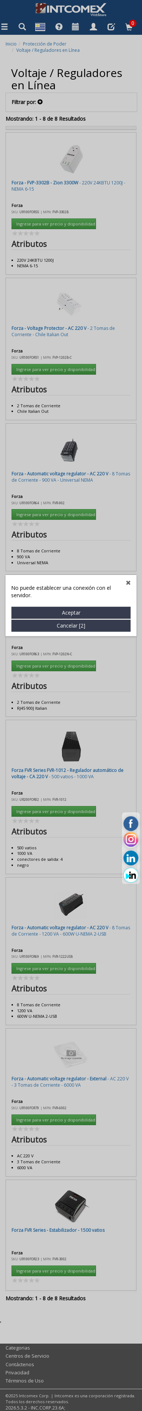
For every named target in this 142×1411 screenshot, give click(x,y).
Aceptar (71, 385)
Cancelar (71, 398)
